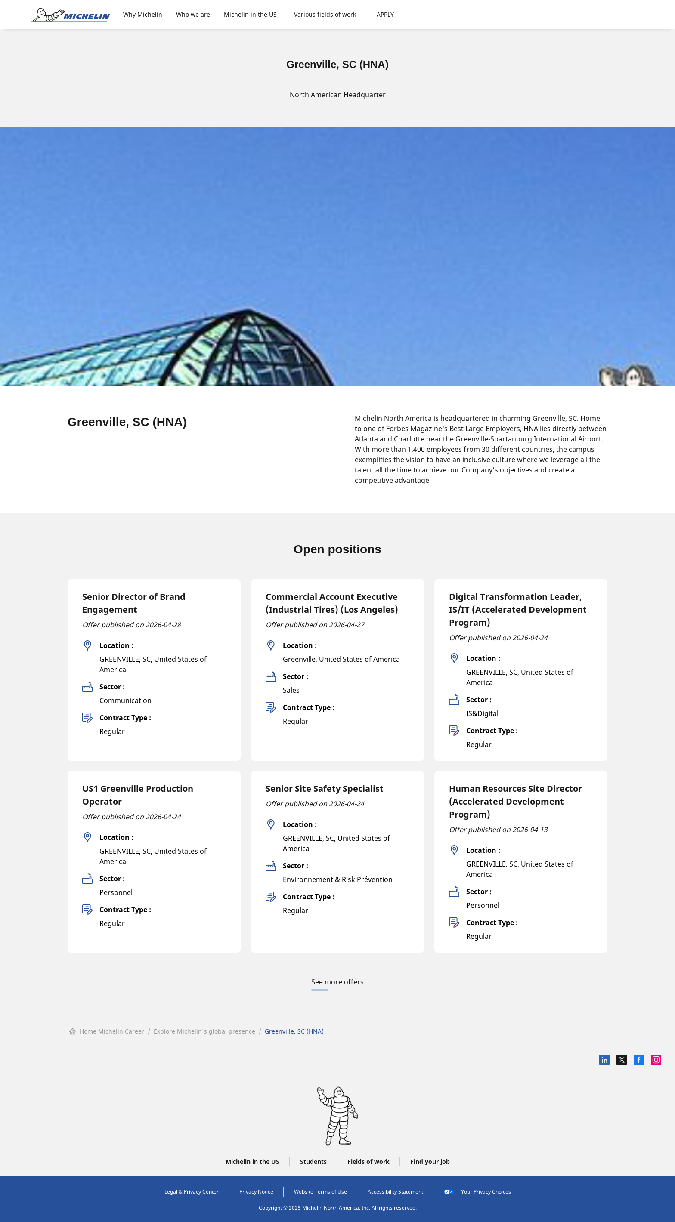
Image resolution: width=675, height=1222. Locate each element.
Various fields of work (325, 14)
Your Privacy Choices (477, 1192)
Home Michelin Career (106, 1031)
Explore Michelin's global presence (204, 1031)
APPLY (385, 14)
